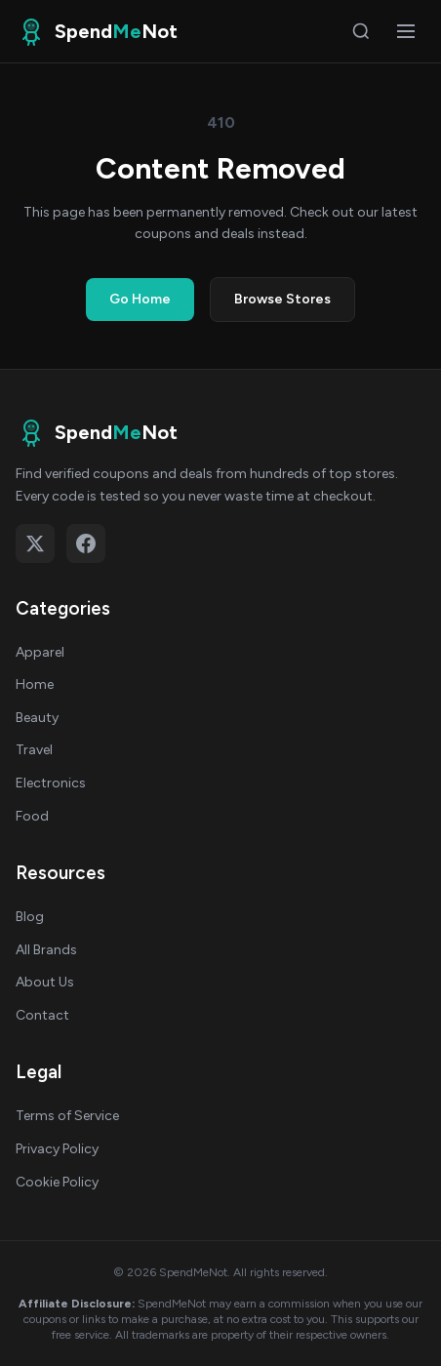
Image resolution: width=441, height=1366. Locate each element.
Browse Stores (282, 299)
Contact (42, 1015)
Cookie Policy (57, 1182)
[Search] (361, 31)
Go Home (140, 299)
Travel (34, 750)
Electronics (51, 783)
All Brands (46, 950)
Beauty (37, 717)
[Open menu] (405, 31)
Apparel (40, 652)
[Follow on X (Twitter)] (35, 543)
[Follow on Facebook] (85, 543)
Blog (30, 916)
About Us (45, 982)
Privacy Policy (57, 1149)
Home (35, 684)
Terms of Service (67, 1115)
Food (32, 816)
